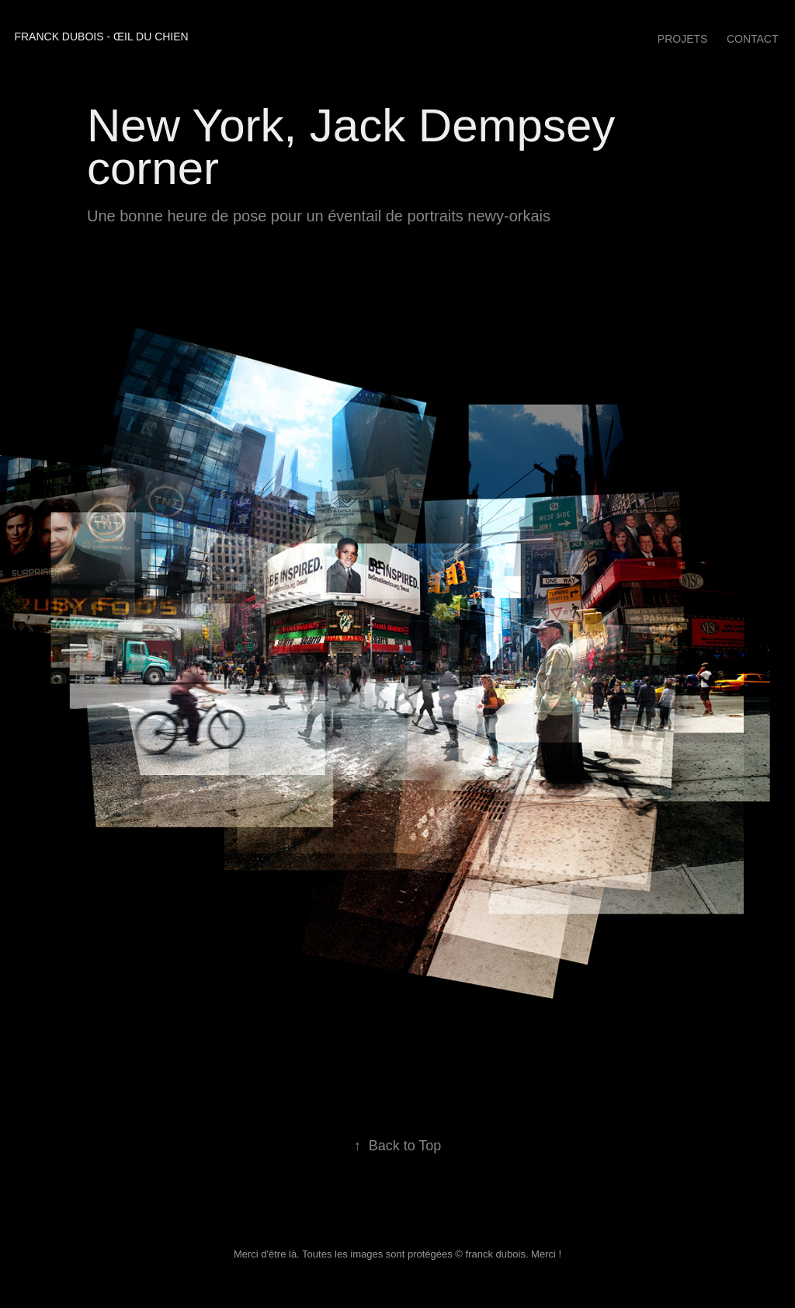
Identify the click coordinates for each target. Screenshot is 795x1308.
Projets (683, 39)
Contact (753, 39)
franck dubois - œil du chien (101, 36)
